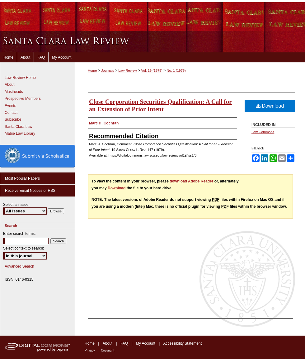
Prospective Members (23, 98)
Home (92, 70)
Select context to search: (23, 248)
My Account (145, 343)
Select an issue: (16, 204)
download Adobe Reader (191, 181)
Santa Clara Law (18, 126)
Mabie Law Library (20, 133)
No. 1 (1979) (176, 70)
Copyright (107, 350)
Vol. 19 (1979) (151, 70)
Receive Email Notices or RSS (30, 190)
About (9, 84)
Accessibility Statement (182, 343)
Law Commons (262, 132)
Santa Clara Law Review (152, 41)
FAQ (124, 343)
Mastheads (14, 92)
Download (270, 106)
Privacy (90, 350)
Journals (107, 70)
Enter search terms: (19, 233)
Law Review (127, 70)
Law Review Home (20, 77)
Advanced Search (19, 266)
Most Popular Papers (22, 178)
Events (10, 106)
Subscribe (13, 119)
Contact (11, 112)
